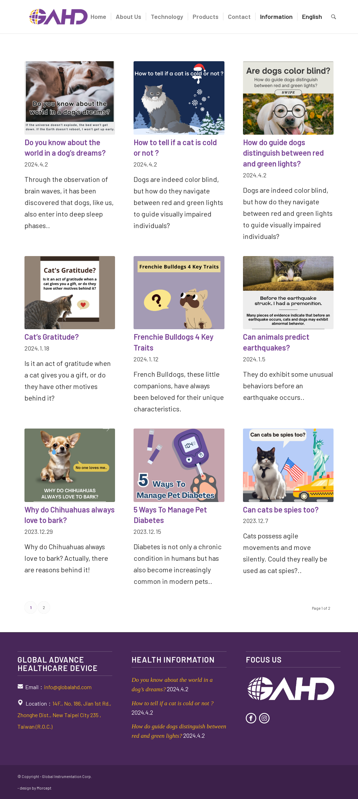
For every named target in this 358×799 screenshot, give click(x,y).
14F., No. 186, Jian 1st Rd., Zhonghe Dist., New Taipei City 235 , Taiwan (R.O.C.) (64, 715)
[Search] (334, 16)
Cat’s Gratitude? (51, 336)
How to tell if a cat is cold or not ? (172, 703)
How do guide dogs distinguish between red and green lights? (283, 152)
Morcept (44, 788)
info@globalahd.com (68, 687)
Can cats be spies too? (280, 509)
